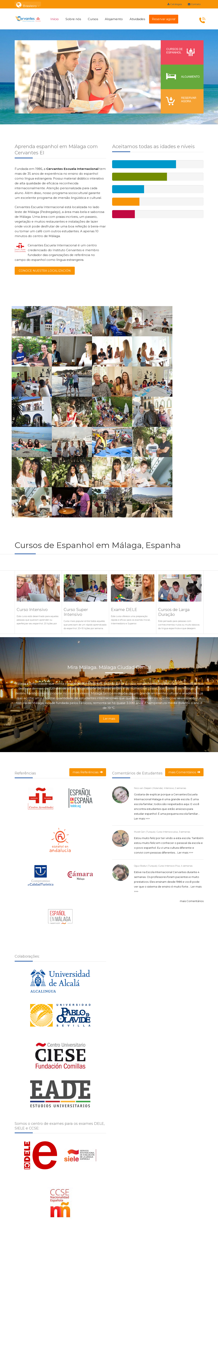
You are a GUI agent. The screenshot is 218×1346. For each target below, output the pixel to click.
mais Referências (88, 772)
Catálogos (174, 4)
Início (54, 19)
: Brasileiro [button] (27, 4)
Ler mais (109, 718)
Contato (194, 4)
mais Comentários (184, 772)
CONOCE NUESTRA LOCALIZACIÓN (45, 271)
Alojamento (114, 19)
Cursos (93, 19)
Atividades (137, 19)
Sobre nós (73, 19)
